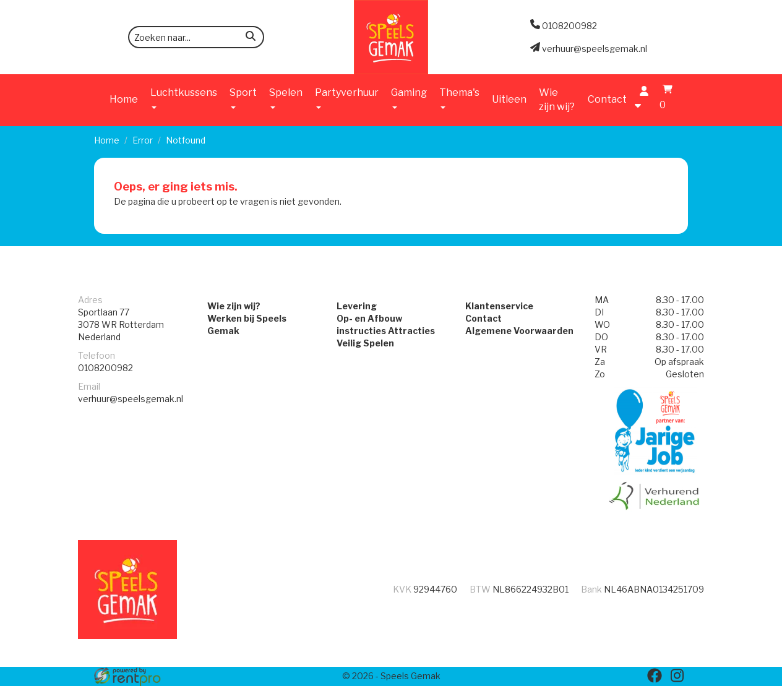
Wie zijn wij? (557, 100)
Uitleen (509, 99)
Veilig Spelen (365, 343)
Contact (607, 99)
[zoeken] (251, 38)
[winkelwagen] (664, 99)
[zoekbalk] (196, 37)
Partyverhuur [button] (347, 98)
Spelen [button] (286, 98)
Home (124, 99)
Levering (357, 306)
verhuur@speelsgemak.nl (130, 398)
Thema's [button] (459, 98)
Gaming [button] (409, 98)
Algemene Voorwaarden (519, 330)
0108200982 (105, 367)
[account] (641, 99)
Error (142, 140)
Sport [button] (243, 98)
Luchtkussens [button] (183, 98)
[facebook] (654, 675)
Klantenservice (499, 306)
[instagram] (677, 675)
